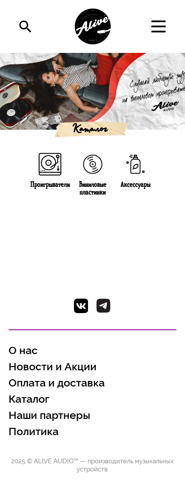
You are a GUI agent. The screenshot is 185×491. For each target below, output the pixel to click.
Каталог (89, 130)
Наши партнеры (49, 415)
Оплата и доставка (57, 383)
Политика (34, 431)
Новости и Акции (53, 366)
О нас (23, 350)
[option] (92, 91)
